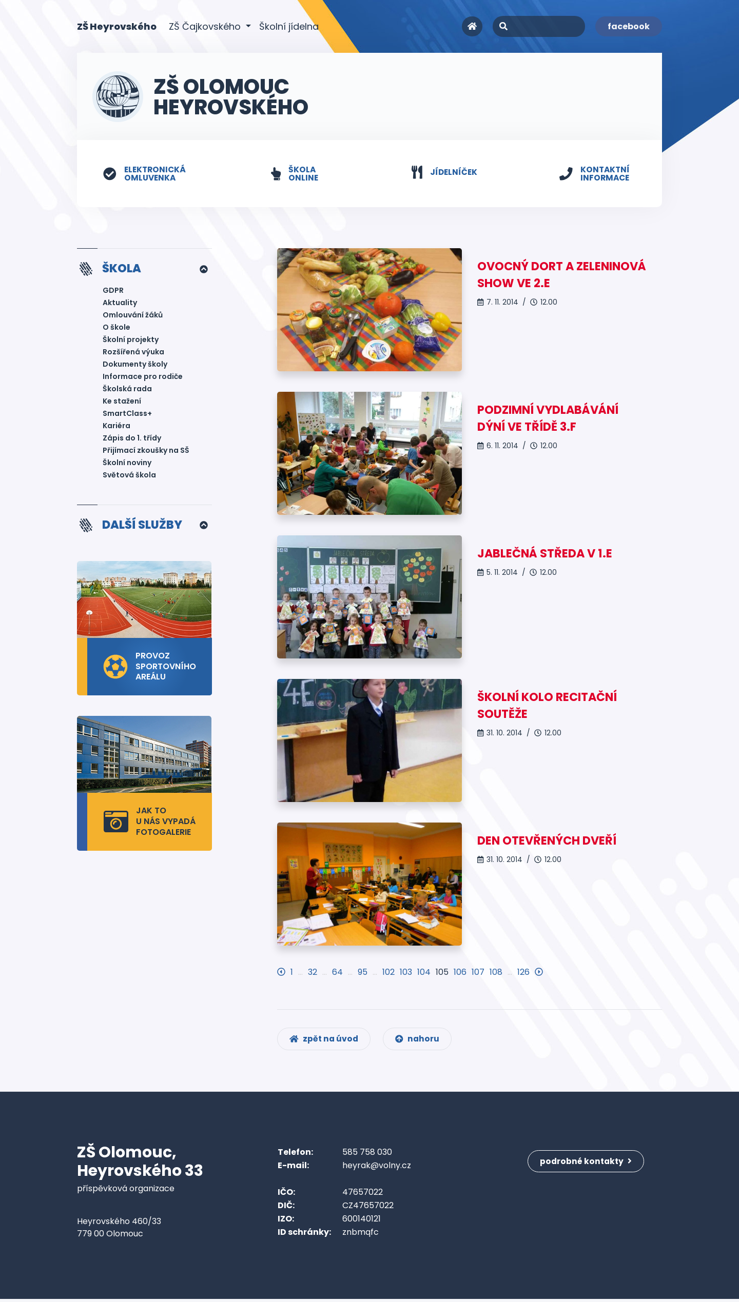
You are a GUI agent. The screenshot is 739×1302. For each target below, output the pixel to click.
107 (478, 972)
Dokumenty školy (135, 365)
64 (337, 972)
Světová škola (129, 476)
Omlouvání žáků (133, 316)
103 (406, 972)
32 (312, 972)
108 (496, 972)
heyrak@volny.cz (376, 1168)
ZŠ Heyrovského (117, 26)
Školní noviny (127, 463)
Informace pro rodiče (143, 377)
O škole (116, 328)
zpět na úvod (325, 1042)
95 (362, 972)
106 (460, 972)
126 (523, 972)
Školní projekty (131, 340)
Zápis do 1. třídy (132, 439)
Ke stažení (122, 402)
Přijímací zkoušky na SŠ (146, 451)
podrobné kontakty (587, 1162)
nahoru (420, 1042)
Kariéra (116, 427)
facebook (629, 26)
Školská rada (127, 390)
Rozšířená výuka (133, 353)
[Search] (539, 26)
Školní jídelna (289, 26)
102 (388, 972)
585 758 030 (367, 1155)
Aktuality (120, 303)
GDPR (113, 291)
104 (424, 972)
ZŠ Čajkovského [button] (206, 26)
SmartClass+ (127, 414)
